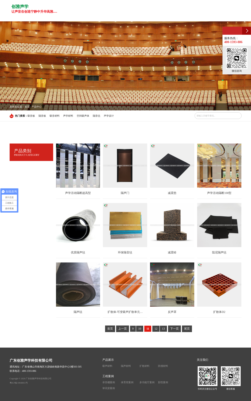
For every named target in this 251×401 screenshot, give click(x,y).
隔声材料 (126, 366)
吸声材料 (107, 366)
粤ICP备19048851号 (19, 383)
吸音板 (31, 115)
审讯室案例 (108, 388)
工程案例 (108, 376)
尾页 (187, 328)
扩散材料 (144, 366)
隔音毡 (96, 115)
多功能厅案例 (147, 382)
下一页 (174, 328)
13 (163, 328)
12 (155, 328)
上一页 (122, 328)
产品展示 (108, 359)
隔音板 (42, 115)
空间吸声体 (83, 115)
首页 (27, 106)
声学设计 (109, 115)
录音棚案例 (108, 382)
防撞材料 (163, 366)
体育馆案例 (127, 382)
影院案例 (163, 382)
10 (139, 328)
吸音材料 (55, 115)
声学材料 (68, 115)
